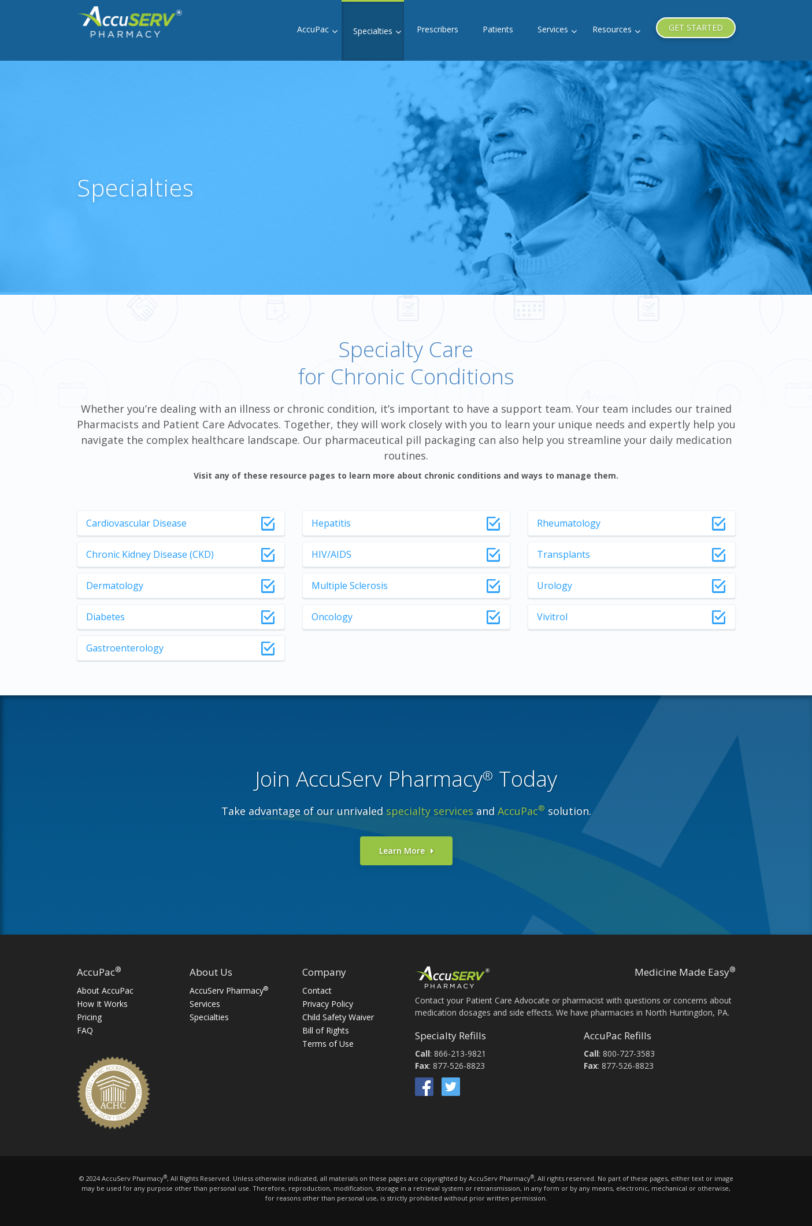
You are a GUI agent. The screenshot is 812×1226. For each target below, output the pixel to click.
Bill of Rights (325, 1030)
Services (552, 29)
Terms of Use (328, 1043)
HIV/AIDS (331, 554)
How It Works (102, 1003)
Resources (612, 29)
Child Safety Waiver (338, 1017)
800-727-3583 (629, 1053)
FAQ (85, 1030)
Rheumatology (568, 523)
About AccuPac (105, 990)
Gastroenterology (125, 648)
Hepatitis (331, 523)
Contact (317, 990)
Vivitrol (552, 616)
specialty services (429, 811)
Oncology (332, 616)
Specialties (372, 30)
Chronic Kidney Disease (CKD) (150, 554)
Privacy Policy (327, 1003)
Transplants (563, 554)
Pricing (89, 1017)
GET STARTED (696, 27)
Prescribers (437, 29)
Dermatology (114, 585)
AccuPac (313, 29)
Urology (554, 585)
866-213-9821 (460, 1053)
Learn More (402, 850)
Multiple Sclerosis (350, 585)
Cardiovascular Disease (136, 523)
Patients (498, 29)
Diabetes (105, 616)
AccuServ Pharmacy (229, 990)
